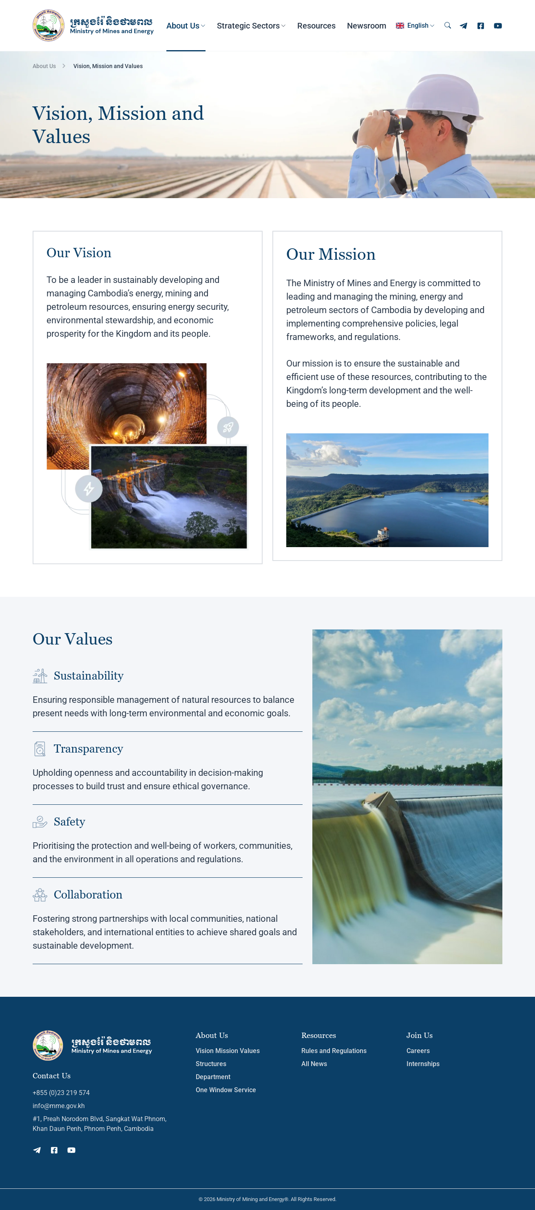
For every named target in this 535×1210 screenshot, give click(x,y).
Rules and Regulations (334, 1051)
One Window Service (226, 1090)
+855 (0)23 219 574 (61, 1093)
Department (213, 1077)
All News (314, 1064)
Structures (211, 1064)
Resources (316, 26)
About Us (182, 26)
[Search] (447, 26)
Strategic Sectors (248, 26)
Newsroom (366, 26)
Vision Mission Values (228, 1051)
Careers (418, 1051)
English (412, 26)
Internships (423, 1064)
